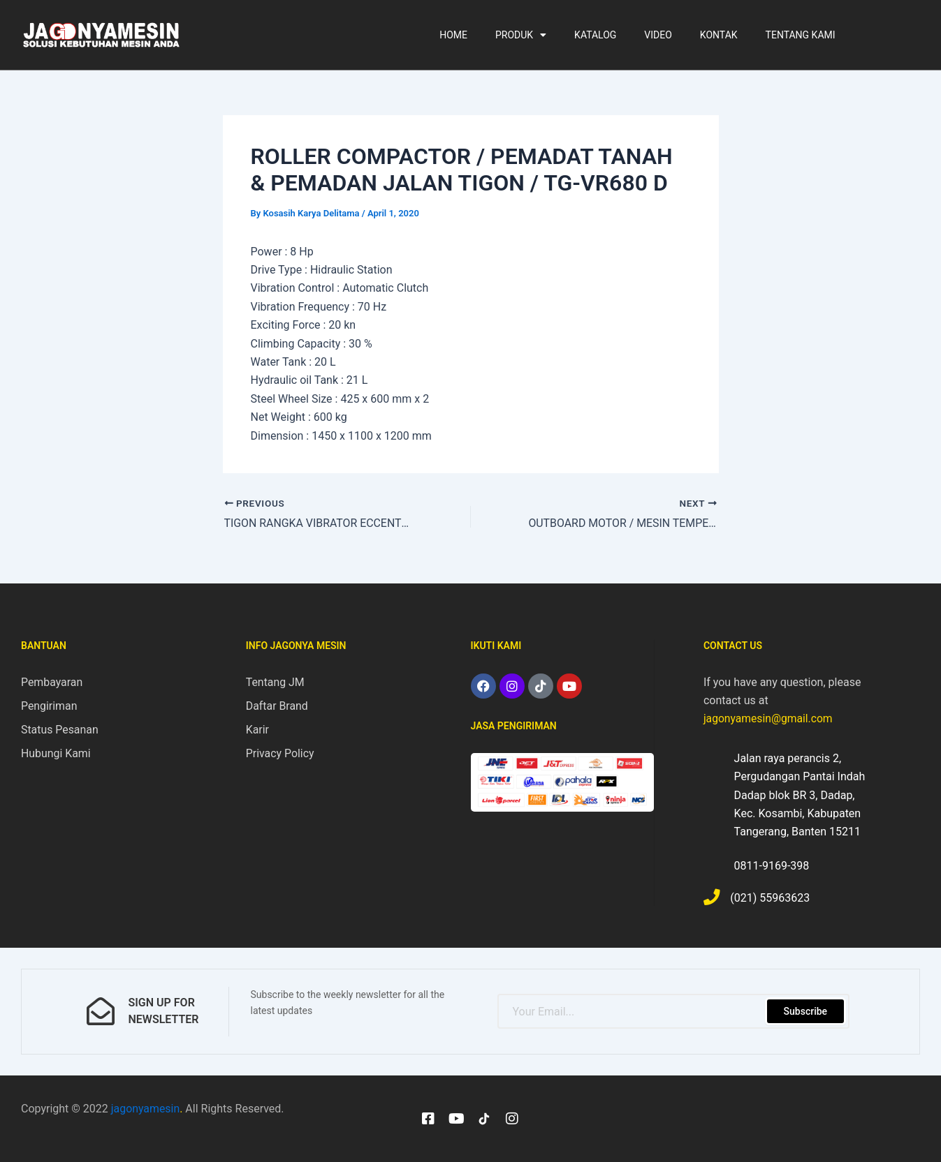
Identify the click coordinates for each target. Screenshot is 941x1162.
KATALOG (595, 34)
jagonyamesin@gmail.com (769, 717)
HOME (453, 34)
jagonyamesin (145, 1108)
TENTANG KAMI (801, 34)
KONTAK (719, 34)
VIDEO (658, 34)
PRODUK (520, 35)
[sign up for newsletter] (101, 1011)
